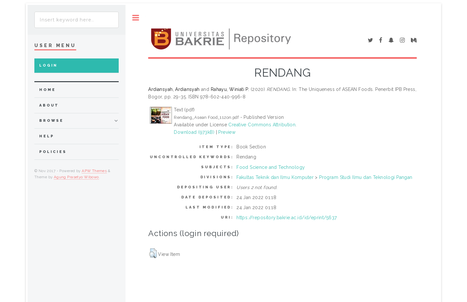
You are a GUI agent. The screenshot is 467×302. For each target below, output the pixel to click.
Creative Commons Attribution (261, 124)
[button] (153, 253)
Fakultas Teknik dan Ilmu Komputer (275, 177)
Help (46, 136)
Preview (226, 132)
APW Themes (94, 171)
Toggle (136, 18)
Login (48, 65)
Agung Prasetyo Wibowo (76, 177)
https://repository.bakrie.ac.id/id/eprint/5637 (286, 217)
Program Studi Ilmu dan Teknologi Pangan (365, 177)
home (47, 90)
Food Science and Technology (270, 167)
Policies (53, 152)
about (49, 105)
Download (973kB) (194, 132)
